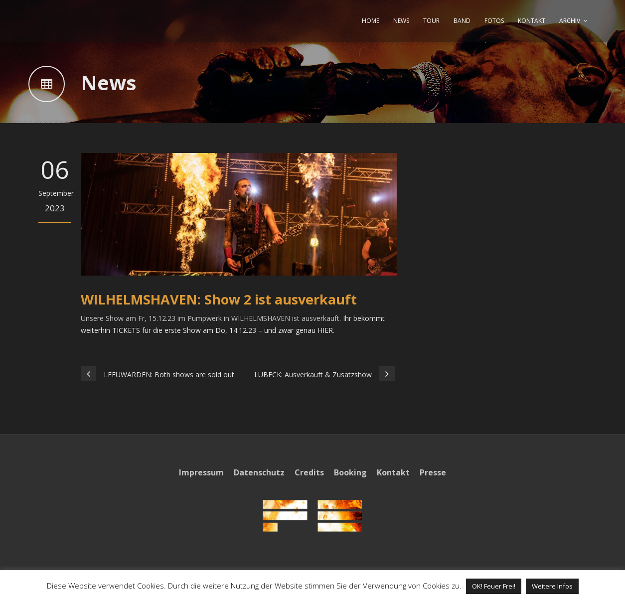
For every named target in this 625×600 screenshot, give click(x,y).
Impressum (201, 472)
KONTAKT (531, 20)
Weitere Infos (552, 586)
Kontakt (393, 472)
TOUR (431, 20)
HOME (370, 20)
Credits (309, 472)
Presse (433, 472)
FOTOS (494, 20)
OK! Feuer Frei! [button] (493, 586)
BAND (462, 20)
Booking (350, 472)
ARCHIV (569, 20)
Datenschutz (259, 472)
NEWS (401, 20)
